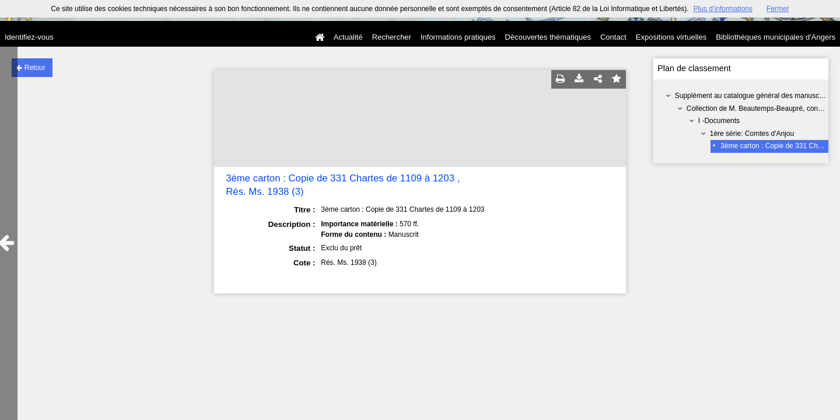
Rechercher (391, 37)
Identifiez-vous (29, 37)
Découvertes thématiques (548, 37)
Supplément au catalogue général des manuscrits (752, 96)
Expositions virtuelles (671, 37)
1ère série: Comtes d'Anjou (752, 134)
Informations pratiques (458, 37)
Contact (613, 37)
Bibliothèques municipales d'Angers (775, 37)
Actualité (348, 37)
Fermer (777, 9)
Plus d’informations (723, 9)
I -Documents (719, 121)
